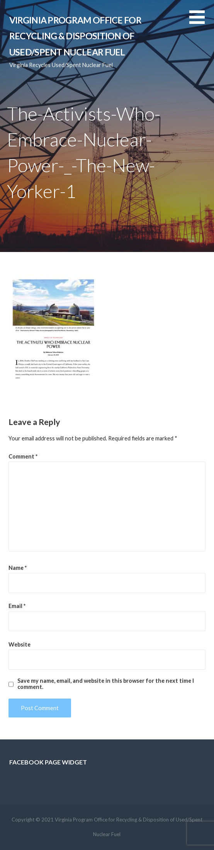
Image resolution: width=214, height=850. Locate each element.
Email (16, 606)
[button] (201, 22)
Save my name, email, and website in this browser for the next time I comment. (105, 684)
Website (19, 644)
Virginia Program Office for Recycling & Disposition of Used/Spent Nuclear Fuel (75, 36)
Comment (22, 456)
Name (17, 567)
